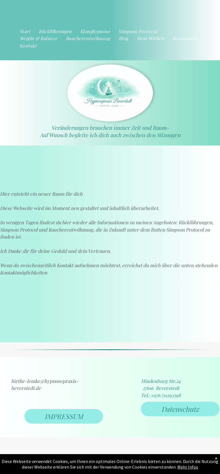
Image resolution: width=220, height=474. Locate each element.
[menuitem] (25, 31)
